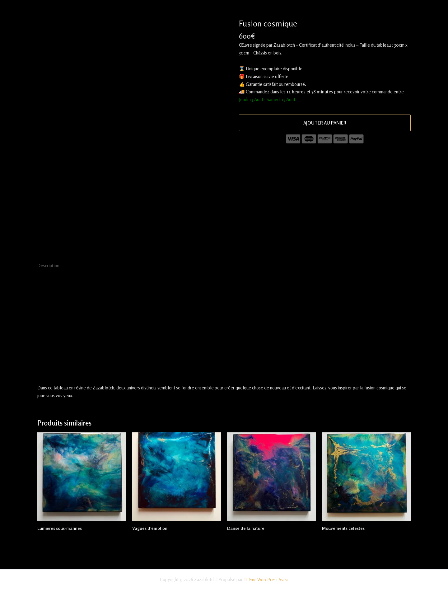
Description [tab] (49, 266)
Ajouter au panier (324, 123)
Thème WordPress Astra (266, 579)
